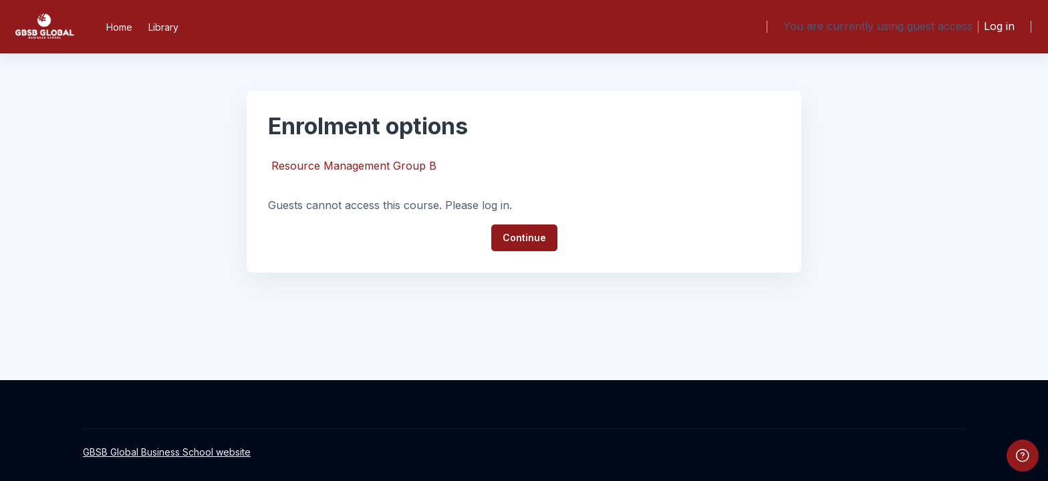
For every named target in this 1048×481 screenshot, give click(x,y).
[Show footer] (1023, 456)
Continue (524, 237)
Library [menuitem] (163, 27)
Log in (999, 26)
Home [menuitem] (119, 27)
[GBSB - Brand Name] (44, 26)
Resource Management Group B (353, 165)
